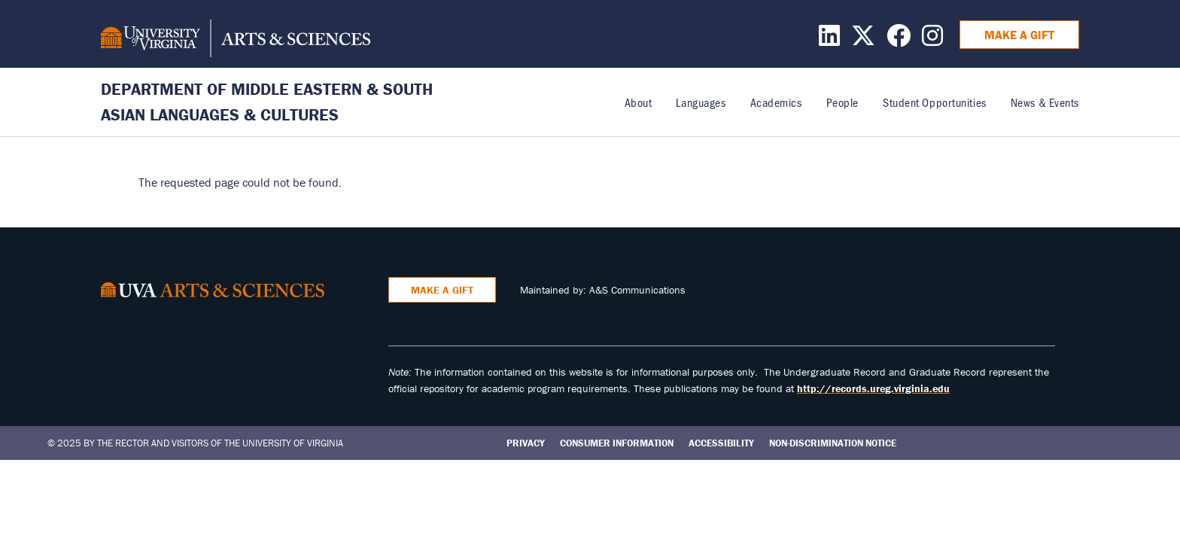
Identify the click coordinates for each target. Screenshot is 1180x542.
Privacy (525, 443)
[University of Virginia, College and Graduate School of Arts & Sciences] (235, 41)
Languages (700, 102)
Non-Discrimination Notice (832, 443)
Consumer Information (617, 443)
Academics (776, 102)
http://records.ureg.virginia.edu (873, 388)
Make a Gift (1019, 34)
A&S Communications (637, 290)
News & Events (1045, 102)
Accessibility (721, 443)
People (842, 102)
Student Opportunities (935, 102)
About (638, 102)
